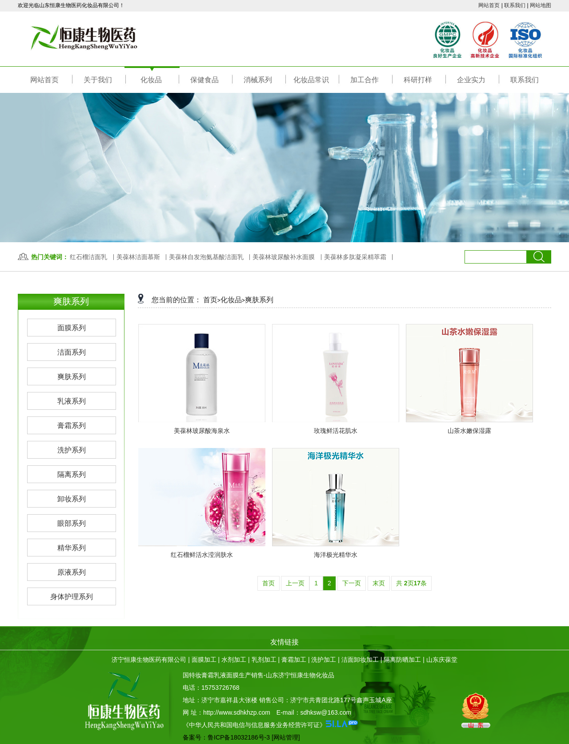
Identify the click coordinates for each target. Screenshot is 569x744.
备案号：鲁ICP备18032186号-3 (226, 737)
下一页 (351, 583)
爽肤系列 (259, 300)
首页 (210, 300)
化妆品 (231, 300)
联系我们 (514, 5)
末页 (379, 583)
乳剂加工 (264, 659)
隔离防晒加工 (402, 659)
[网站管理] (286, 737)
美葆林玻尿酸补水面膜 (283, 256)
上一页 (295, 583)
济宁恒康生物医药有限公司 (149, 659)
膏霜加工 (293, 659)
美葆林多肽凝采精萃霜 (355, 256)
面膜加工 (204, 659)
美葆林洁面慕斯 (138, 256)
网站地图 (540, 5)
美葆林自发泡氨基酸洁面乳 (206, 256)
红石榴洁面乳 (88, 256)
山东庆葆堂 (441, 659)
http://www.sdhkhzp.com (236, 712)
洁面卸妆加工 (360, 659)
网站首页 (489, 5)
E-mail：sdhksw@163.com (313, 712)
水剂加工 (233, 659)
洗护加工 (323, 659)
